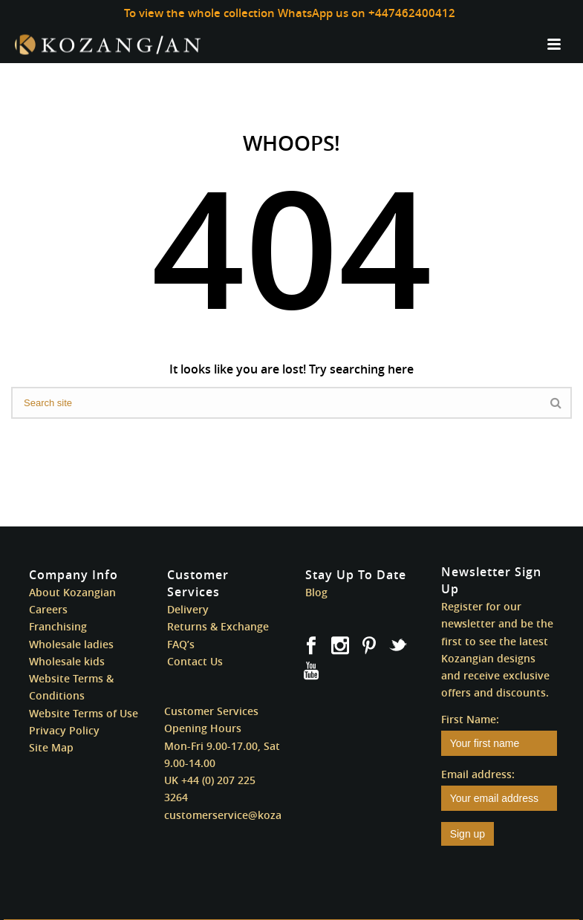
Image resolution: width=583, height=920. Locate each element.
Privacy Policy (64, 730)
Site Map (51, 747)
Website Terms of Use (83, 713)
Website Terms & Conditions (71, 686)
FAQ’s (181, 644)
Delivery (188, 609)
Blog (316, 592)
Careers (48, 609)
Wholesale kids (67, 661)
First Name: (470, 719)
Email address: (478, 774)
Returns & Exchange (218, 626)
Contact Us (195, 661)
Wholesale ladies (71, 644)
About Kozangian (72, 592)
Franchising (58, 626)
